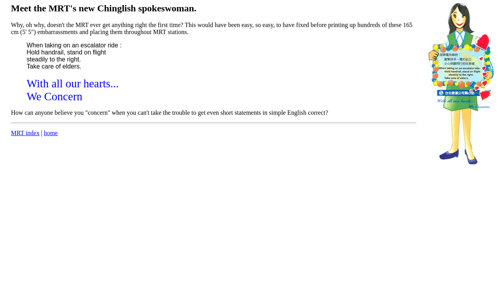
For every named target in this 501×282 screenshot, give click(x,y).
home (51, 133)
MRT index (25, 133)
